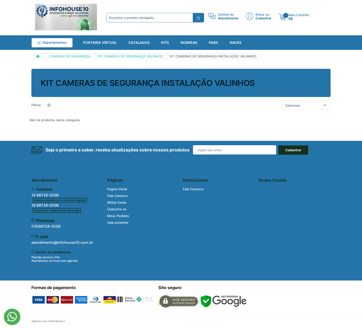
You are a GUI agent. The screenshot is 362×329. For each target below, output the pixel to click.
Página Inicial (117, 189)
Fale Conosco (117, 196)
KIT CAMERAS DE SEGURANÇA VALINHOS (130, 56)
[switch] (51, 105)
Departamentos (52, 42)
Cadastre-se (116, 209)
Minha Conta (116, 202)
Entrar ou (262, 14)
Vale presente (117, 222)
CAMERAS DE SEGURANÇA (70, 56)
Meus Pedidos (118, 216)
